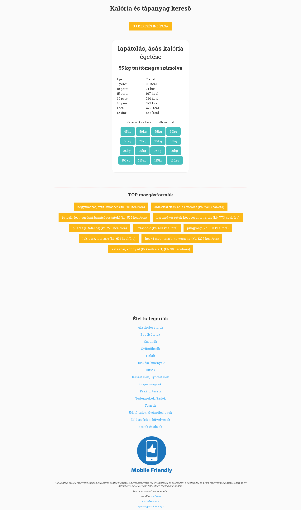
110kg (142, 160)
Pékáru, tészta (150, 391)
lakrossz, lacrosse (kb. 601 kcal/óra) (108, 238)
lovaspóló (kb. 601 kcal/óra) (156, 228)
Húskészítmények (150, 363)
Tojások (150, 405)
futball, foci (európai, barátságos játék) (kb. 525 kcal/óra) (104, 217)
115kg (158, 160)
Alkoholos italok (150, 327)
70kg (143, 141)
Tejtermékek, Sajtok (150, 398)
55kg (158, 131)
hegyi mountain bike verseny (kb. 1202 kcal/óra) (182, 238)
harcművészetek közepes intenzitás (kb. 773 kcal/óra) (197, 217)
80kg (173, 141)
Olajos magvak (150, 384)
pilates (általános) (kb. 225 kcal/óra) (100, 228)
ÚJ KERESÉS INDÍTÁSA (150, 26)
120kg (174, 160)
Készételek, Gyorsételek (150, 377)
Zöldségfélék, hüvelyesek (150, 420)
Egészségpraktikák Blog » (151, 506)
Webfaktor (155, 496)
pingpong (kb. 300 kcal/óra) (207, 228)
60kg (173, 131)
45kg (128, 131)
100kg (173, 151)
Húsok (150, 370)
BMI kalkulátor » (150, 501)
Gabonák (150, 341)
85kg (127, 151)
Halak (150, 356)
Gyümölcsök (150, 349)
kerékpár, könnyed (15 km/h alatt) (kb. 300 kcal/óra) (150, 249)
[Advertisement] (150, 285)
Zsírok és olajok (150, 427)
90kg (142, 151)
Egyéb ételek (150, 334)
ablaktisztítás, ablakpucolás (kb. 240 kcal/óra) (189, 207)
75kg (158, 141)
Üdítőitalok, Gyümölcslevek (150, 412)
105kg (126, 160)
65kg (127, 141)
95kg (157, 151)
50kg (143, 131)
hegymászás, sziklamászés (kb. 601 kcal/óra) (111, 207)
